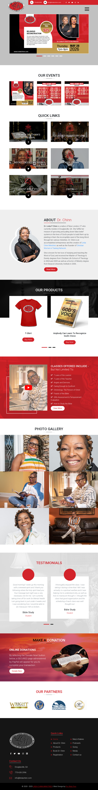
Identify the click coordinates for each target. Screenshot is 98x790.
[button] (45, 347)
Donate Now (17, 671)
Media (75, 751)
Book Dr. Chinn (59, 751)
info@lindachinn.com (52, 2)
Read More (50, 269)
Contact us (77, 755)
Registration (58, 755)
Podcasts (76, 743)
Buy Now (28, 339)
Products (56, 747)
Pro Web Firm (71, 786)
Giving (75, 747)
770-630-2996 (36, 2)
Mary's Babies (78, 739)
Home (55, 739)
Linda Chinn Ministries (42, 786)
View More (57, 408)
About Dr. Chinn (59, 743)
